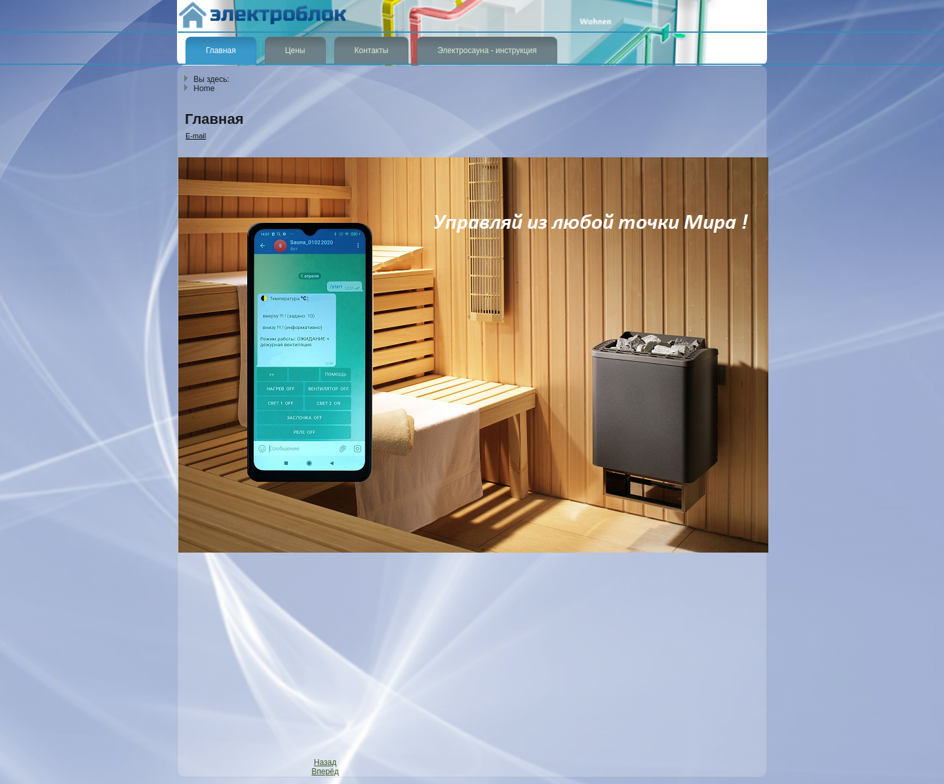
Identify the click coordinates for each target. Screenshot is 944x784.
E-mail (196, 136)
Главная (221, 50)
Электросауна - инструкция (486, 50)
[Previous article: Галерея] (325, 762)
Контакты (372, 50)
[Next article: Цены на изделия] (325, 771)
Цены (295, 50)
